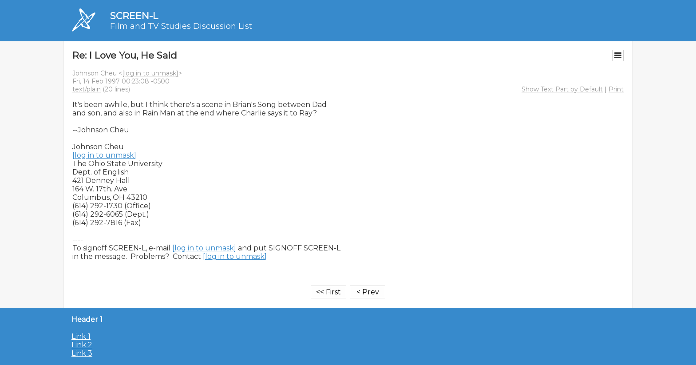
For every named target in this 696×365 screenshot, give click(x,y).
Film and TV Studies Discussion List (181, 26)
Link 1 (81, 336)
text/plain (86, 89)
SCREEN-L (134, 15)
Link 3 (81, 353)
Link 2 (81, 345)
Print (616, 89)
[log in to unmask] (150, 73)
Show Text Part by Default (562, 89)
